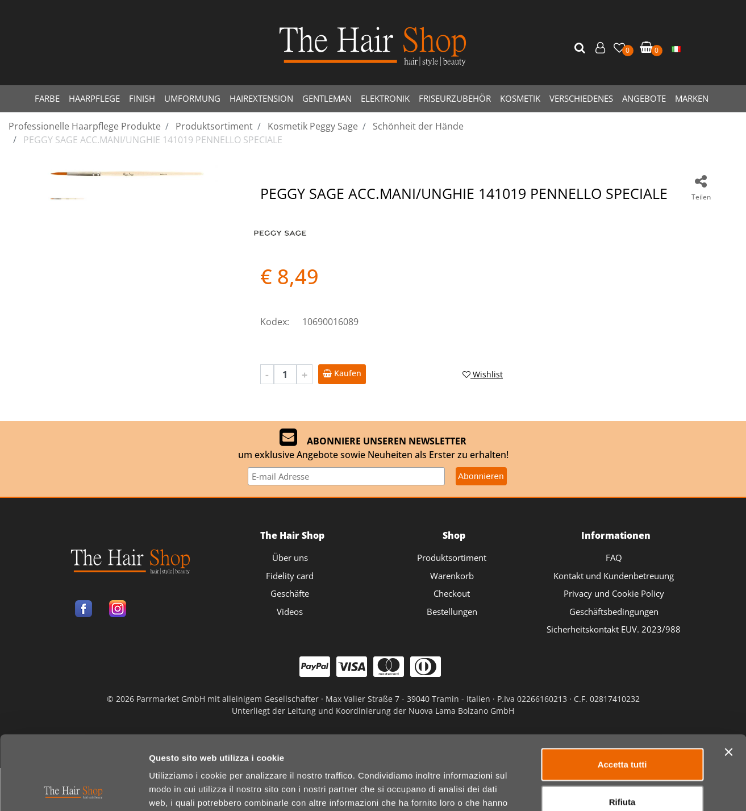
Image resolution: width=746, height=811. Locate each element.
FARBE (47, 98)
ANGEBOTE (644, 98)
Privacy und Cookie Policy (614, 593)
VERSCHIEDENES (581, 98)
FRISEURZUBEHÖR (455, 98)
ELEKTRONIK (385, 98)
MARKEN (692, 98)
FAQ (614, 557)
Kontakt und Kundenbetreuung (613, 575)
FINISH (142, 98)
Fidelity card (290, 575)
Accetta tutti (622, 635)
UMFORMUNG (192, 98)
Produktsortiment (451, 557)
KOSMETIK (520, 98)
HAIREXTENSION (261, 98)
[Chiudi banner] (728, 623)
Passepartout (422, 760)
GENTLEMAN (327, 98)
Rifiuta (622, 672)
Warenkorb (452, 575)
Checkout (452, 593)
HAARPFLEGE (94, 98)
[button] (581, 48)
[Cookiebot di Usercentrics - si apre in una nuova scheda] (73, 733)
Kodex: (274, 321)
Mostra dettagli (597, 733)
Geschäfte (289, 593)
